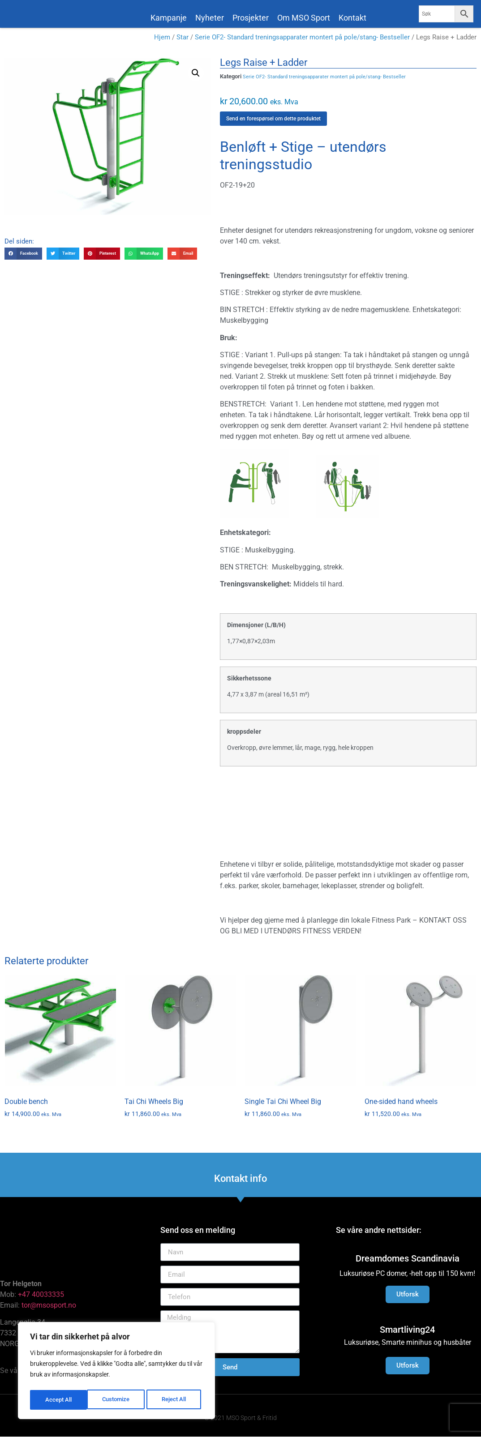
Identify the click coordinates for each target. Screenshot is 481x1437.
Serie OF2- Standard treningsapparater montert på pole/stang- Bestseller (302, 39)
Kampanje (168, 17)
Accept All (175, 1399)
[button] (196, 75)
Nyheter (209, 17)
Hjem (162, 39)
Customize (58, 1399)
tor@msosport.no (49, 1307)
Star (182, 39)
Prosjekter (250, 17)
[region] (116, 1372)
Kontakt (352, 17)
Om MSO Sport (303, 17)
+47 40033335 (41, 1296)
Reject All (117, 1399)
